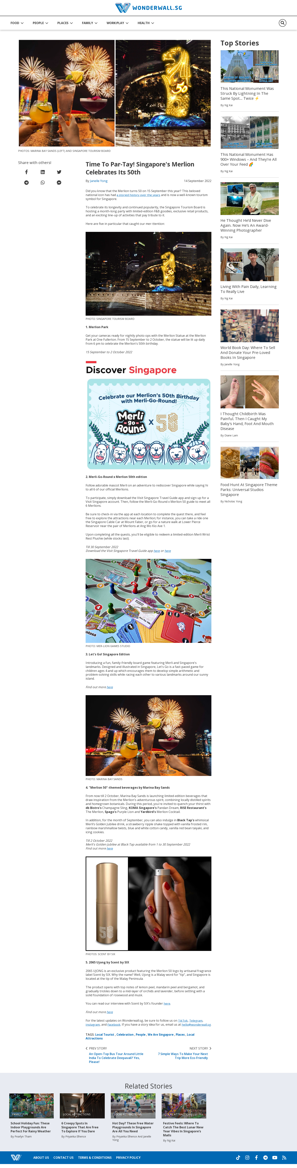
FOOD (15, 23)
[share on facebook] (26, 172)
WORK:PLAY (115, 23)
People (143, 1038)
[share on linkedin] (42, 172)
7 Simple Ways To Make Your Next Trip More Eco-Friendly (180, 1057)
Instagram (93, 1024)
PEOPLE (38, 23)
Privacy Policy (128, 1161)
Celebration (126, 1038)
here (157, 551)
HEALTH (144, 23)
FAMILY (87, 23)
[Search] (282, 23)
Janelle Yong (99, 181)
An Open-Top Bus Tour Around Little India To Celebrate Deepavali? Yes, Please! (116, 1059)
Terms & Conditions (95, 1161)
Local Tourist (105, 1038)
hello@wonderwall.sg (101, 1028)
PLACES (62, 23)
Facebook (115, 1024)
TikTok (183, 1020)
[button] (17, 23)
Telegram (197, 1020)
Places (185, 1038)
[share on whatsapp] (42, 182)
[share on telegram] (26, 182)
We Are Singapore (164, 1038)
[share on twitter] (59, 172)
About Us (41, 1161)
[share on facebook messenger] (59, 182)
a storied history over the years (139, 195)
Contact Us (63, 1161)
